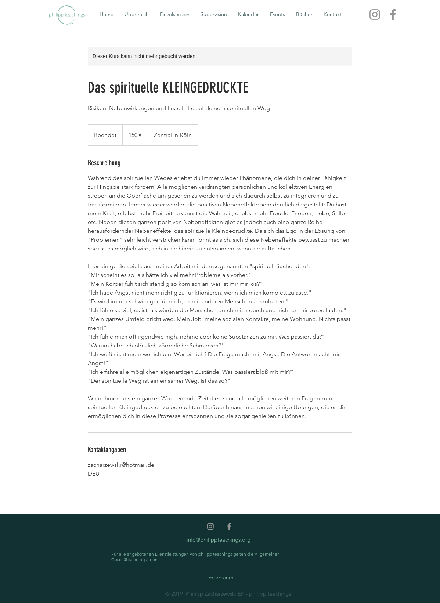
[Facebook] (393, 14)
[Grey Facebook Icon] (229, 526)
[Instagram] (375, 14)
